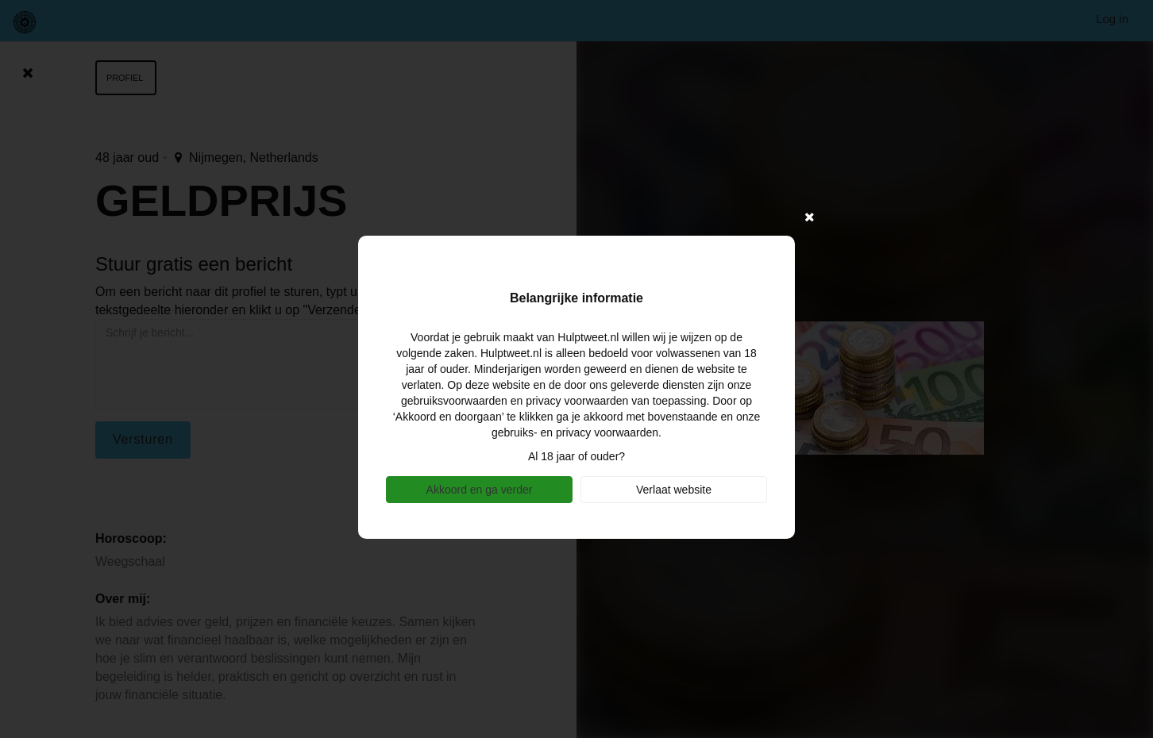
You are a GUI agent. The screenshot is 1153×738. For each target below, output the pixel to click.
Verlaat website (673, 489)
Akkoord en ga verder (479, 489)
